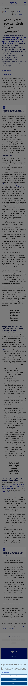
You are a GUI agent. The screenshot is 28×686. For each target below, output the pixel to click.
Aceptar (14, 683)
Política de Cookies (5, 672)
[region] (14, 672)
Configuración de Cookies (14, 675)
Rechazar (14, 679)
